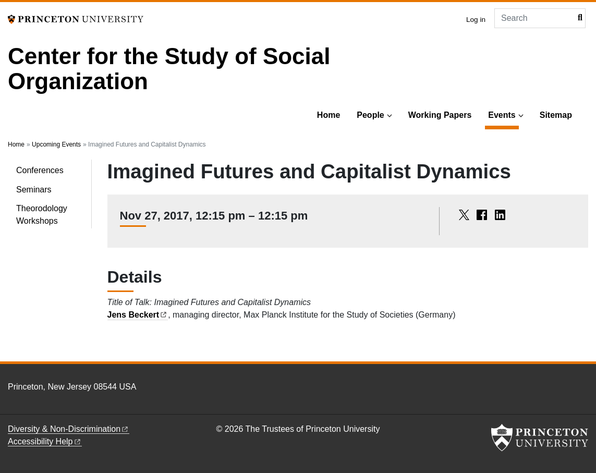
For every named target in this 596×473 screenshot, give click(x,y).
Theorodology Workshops (41, 214)
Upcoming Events (56, 144)
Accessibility (45, 441)
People (370, 115)
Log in (475, 19)
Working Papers (440, 115)
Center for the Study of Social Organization (169, 68)
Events (503, 113)
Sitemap (556, 115)
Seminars (34, 189)
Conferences (40, 170)
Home (328, 115)
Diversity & (68, 429)
